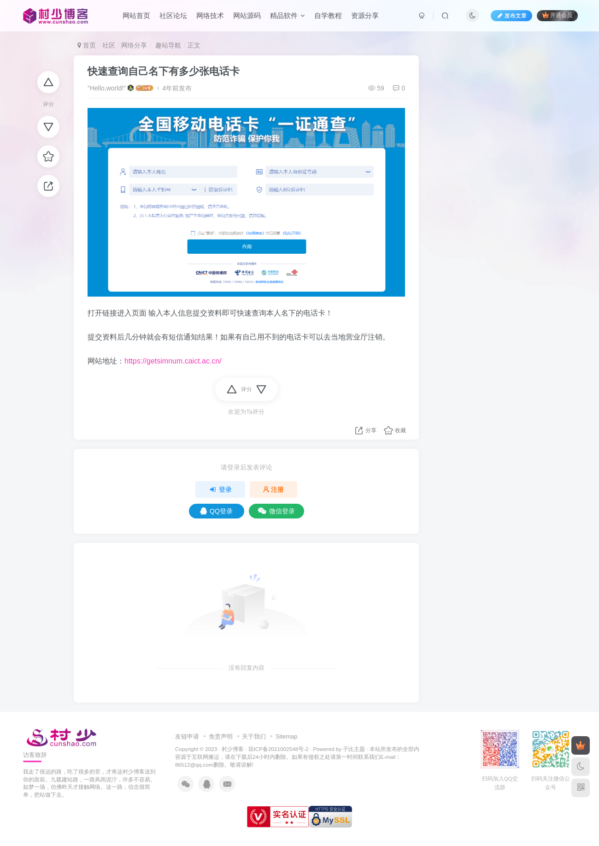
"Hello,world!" (107, 88)
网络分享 (134, 45)
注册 (273, 489)
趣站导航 (167, 45)
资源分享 (365, 15)
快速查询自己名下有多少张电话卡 (164, 71)
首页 (86, 45)
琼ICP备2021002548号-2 (278, 749)
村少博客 (233, 749)
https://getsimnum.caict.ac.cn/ (173, 361)
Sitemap (287, 736)
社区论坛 (173, 15)
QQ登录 (216, 511)
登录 (220, 489)
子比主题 (354, 749)
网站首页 (136, 15)
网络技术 (210, 15)
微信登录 (276, 511)
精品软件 (287, 15)
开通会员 (557, 15)
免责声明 (221, 736)
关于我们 (254, 736)
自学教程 (328, 15)
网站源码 (247, 15)
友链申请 (187, 736)
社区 (108, 45)
